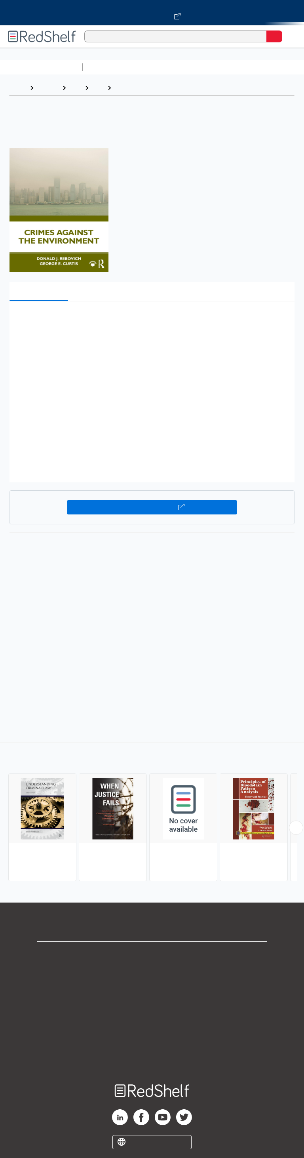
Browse (48, 87)
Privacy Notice (152, 989)
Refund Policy (152, 1024)
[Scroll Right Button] (296, 828)
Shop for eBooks (152, 954)
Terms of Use (152, 1006)
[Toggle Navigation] (290, 36)
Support (152, 971)
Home (18, 87)
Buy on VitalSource (152, 507)
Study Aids (107, 67)
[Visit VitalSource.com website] (152, 12)
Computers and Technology (226, 67)
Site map (152, 1059)
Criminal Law (134, 87)
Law (75, 87)
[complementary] (152, 812)
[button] (151, 319)
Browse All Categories (41, 67)
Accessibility (152, 1041)
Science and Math (155, 67)
